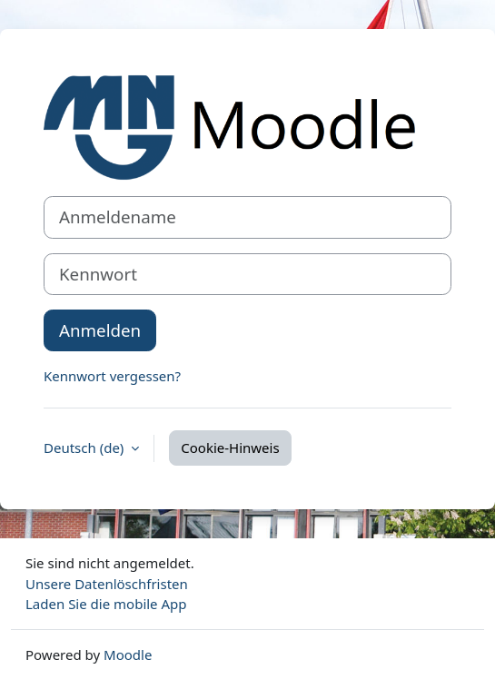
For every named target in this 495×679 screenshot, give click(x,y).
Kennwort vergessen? (112, 376)
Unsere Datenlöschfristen (106, 584)
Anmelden (100, 330)
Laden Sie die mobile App (106, 604)
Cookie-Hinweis (230, 447)
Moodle (128, 654)
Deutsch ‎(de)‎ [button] (85, 447)
